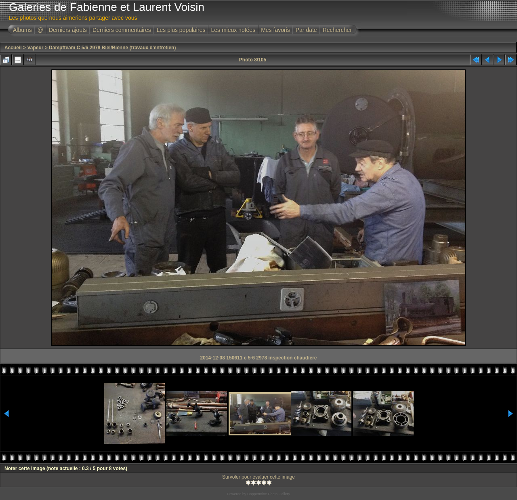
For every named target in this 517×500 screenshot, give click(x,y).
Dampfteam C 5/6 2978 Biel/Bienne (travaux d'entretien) (112, 47)
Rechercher (337, 30)
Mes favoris (275, 30)
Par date (306, 30)
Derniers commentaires (121, 30)
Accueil (13, 47)
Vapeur (35, 47)
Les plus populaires (181, 30)
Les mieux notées (233, 30)
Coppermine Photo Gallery (268, 494)
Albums (22, 30)
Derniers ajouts (68, 30)
